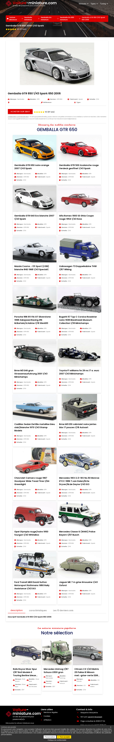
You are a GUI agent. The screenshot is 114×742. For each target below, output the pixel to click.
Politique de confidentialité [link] (57, 740)
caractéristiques (38, 610)
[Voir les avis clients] (16, 28)
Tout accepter (64, 737)
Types (94, 4)
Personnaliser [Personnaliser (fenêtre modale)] (50, 737)
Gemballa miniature (28, 18)
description (17, 610)
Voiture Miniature (13, 18)
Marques (84, 4)
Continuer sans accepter (8, 727)
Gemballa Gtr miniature (46, 18)
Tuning (104, 4)
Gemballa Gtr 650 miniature (67, 18)
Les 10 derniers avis (63, 610)
